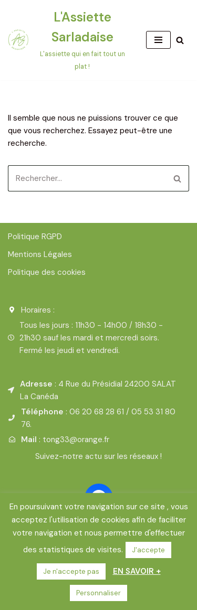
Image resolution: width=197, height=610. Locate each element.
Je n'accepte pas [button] (71, 571)
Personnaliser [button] (98, 592)
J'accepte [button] (148, 549)
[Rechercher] (180, 40)
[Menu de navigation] (158, 40)
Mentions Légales (40, 254)
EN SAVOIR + (137, 571)
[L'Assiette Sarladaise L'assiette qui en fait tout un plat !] (69, 40)
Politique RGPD (35, 236)
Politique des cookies (47, 272)
